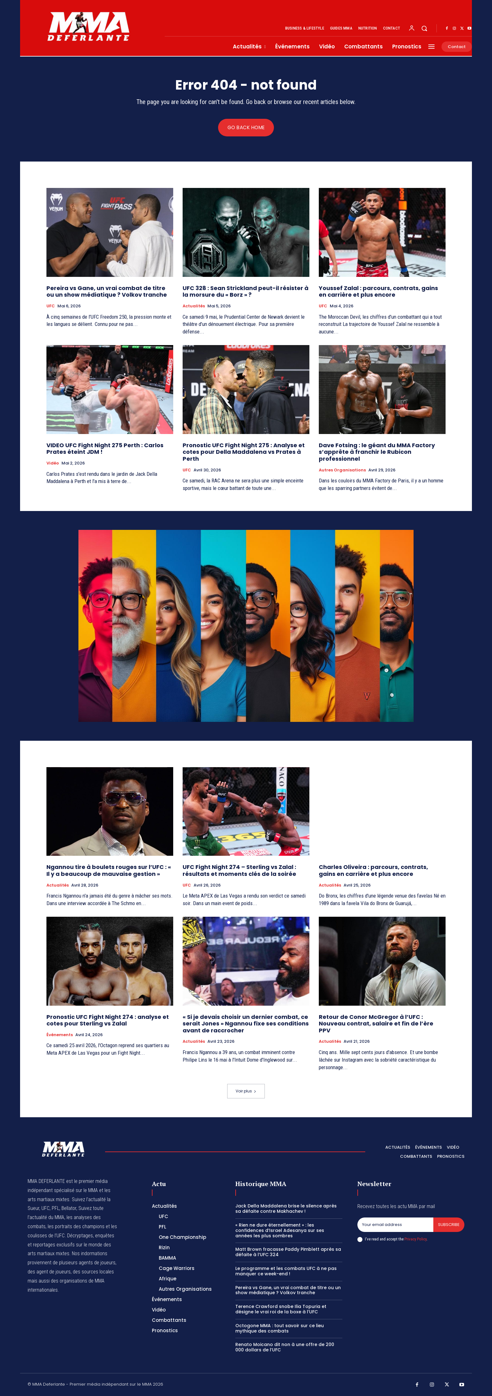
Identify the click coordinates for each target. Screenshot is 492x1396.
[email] (395, 1225)
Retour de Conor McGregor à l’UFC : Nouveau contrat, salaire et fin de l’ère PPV (376, 1023)
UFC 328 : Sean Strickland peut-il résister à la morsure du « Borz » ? (245, 291)
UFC (50, 306)
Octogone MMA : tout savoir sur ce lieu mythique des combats (279, 1328)
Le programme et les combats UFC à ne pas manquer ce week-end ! (286, 1271)
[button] (424, 28)
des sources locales (93, 1272)
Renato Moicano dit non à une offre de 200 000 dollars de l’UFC (284, 1347)
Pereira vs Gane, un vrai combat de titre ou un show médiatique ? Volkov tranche (106, 291)
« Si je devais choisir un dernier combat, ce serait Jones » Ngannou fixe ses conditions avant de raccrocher (246, 1023)
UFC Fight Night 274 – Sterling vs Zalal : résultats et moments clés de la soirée (239, 870)
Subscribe (449, 1225)
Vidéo (52, 463)
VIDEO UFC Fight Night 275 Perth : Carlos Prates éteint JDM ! (104, 448)
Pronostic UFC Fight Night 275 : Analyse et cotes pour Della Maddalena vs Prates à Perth (244, 452)
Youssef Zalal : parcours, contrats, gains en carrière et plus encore (378, 291)
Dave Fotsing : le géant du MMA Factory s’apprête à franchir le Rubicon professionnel (377, 452)
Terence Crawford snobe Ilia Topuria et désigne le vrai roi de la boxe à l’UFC (280, 1309)
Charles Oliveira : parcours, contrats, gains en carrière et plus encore (373, 870)
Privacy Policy (415, 1239)
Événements (59, 1035)
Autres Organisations (342, 470)
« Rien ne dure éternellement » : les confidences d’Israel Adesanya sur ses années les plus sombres (279, 1230)
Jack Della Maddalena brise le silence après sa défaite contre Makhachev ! (286, 1209)
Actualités (194, 306)
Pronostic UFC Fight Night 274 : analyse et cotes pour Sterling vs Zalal (107, 1020)
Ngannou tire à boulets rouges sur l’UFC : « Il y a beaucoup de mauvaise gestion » (108, 870)
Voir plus (246, 1091)
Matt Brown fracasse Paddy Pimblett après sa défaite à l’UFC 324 (288, 1252)
